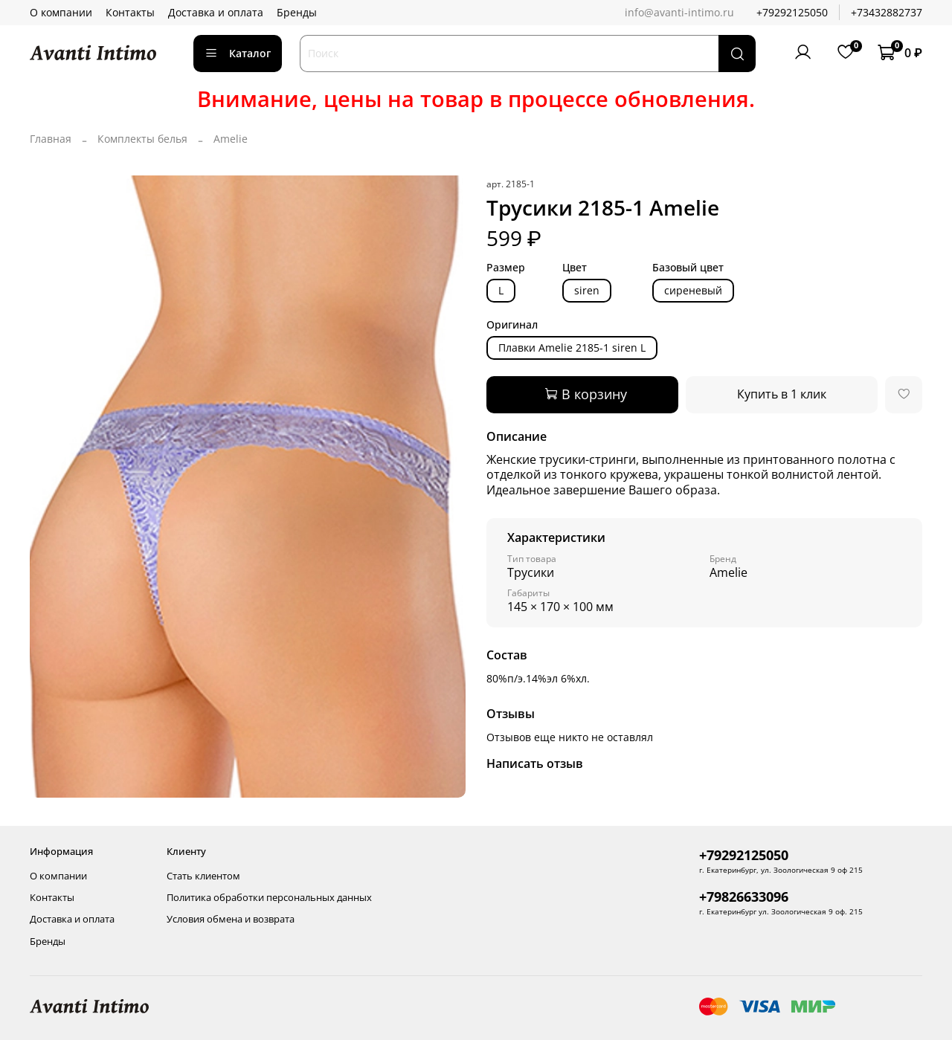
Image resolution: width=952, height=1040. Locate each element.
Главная (50, 139)
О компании (61, 12)
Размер (505, 268)
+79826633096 (743, 896)
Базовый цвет (688, 268)
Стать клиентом (203, 876)
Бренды (297, 12)
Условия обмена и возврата (231, 919)
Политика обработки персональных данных (269, 897)
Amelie (230, 139)
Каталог (238, 53)
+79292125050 (792, 12)
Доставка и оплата (215, 12)
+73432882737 (886, 12)
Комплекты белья (142, 139)
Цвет (574, 268)
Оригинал (512, 325)
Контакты (130, 12)
